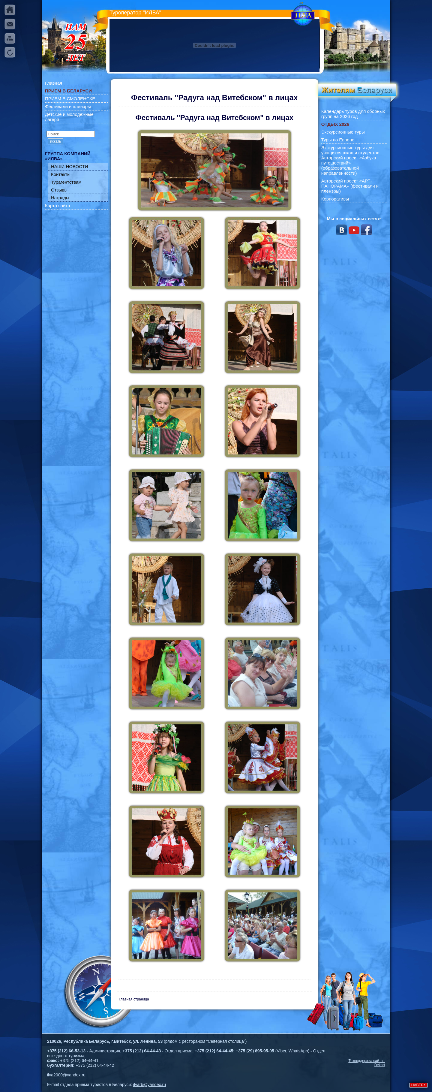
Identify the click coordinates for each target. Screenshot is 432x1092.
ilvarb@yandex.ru (149, 1084)
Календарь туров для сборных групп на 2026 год (353, 114)
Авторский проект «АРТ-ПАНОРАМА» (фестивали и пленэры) (350, 186)
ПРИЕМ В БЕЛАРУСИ (68, 90)
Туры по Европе (338, 139)
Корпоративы (335, 198)
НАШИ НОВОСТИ (69, 166)
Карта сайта (57, 205)
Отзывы (59, 189)
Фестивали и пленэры (68, 106)
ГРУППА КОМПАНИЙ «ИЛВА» (68, 156)
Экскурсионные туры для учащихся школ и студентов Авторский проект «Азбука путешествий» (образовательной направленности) (350, 160)
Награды (60, 197)
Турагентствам (66, 182)
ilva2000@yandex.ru (66, 1074)
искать (55, 141)
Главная (53, 83)
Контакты (60, 174)
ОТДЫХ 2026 (335, 124)
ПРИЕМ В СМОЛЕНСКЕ (70, 98)
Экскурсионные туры (343, 131)
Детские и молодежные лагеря (69, 117)
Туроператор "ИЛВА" (135, 13)
